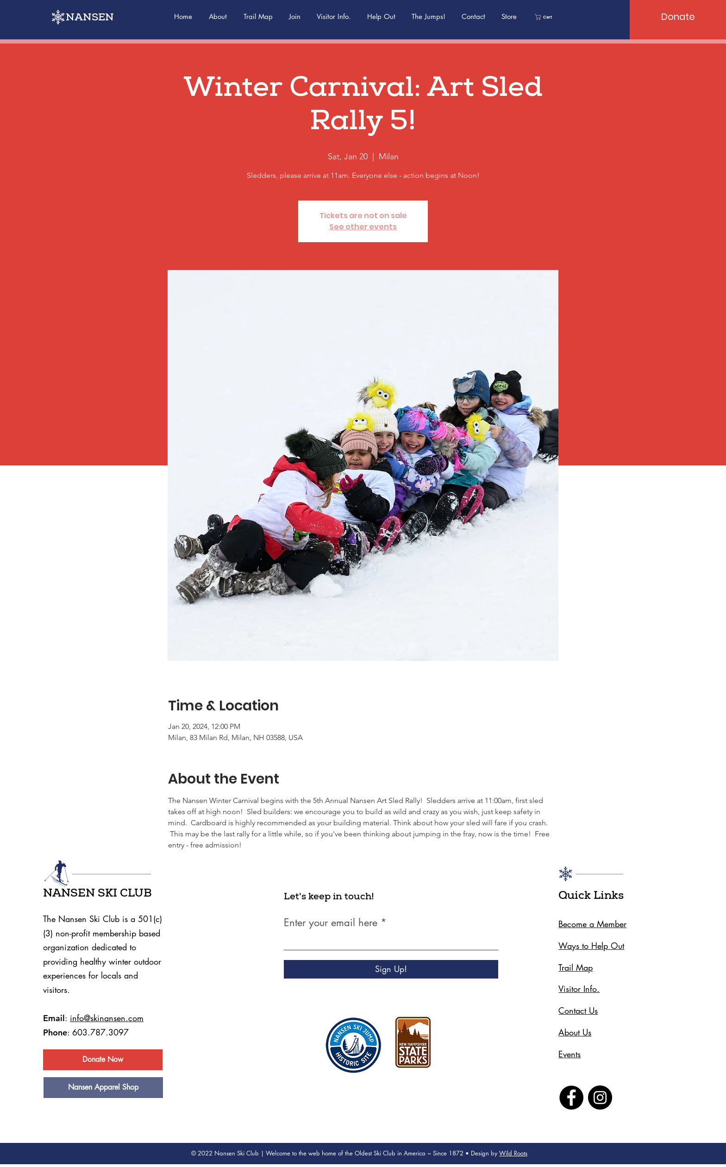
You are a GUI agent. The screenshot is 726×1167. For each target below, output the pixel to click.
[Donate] (678, 16)
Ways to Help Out (591, 945)
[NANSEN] (95, 18)
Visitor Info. (579, 988)
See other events (363, 226)
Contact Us (578, 1010)
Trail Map (575, 967)
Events (569, 1054)
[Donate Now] (103, 1059)
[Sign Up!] (391, 969)
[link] (546, 17)
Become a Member (592, 923)
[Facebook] (571, 1097)
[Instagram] (600, 1097)
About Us (574, 1032)
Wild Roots (513, 1153)
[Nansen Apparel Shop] (103, 1087)
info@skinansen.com (107, 1017)
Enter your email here (330, 922)
